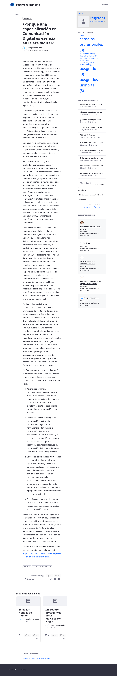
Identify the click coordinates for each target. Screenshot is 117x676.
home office (85, 60)
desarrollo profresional (42, 567)
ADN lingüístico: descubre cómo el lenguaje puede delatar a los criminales (91, 173)
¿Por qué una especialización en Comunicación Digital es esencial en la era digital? (91, 119)
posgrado (26, 567)
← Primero (87, 204)
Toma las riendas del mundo (26, 612)
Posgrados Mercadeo (35, 48)
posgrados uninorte (89, 85)
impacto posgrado (87, 63)
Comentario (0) (37, 576)
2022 (82, 35)
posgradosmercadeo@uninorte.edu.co (103, 21)
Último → (97, 207)
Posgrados (27, 18)
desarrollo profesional (88, 56)
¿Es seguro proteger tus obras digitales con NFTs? (91, 112)
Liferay (23, 670)
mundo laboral (86, 65)
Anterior (97, 204)
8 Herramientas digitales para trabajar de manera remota (91, 158)
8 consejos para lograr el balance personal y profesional (91, 150)
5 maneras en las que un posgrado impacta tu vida (91, 142)
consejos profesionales (91, 44)
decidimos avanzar (87, 54)
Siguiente (87, 207)
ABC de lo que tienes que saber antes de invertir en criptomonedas (91, 165)
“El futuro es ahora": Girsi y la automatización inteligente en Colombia (91, 127)
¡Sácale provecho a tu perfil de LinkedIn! (91, 104)
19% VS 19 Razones (88, 135)
